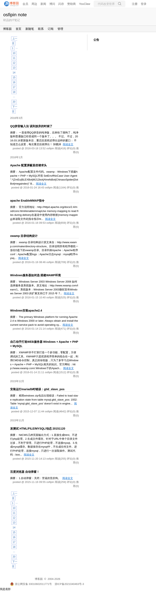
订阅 (50, 28)
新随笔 (29, 28)
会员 (25, 3)
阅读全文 (68, 144)
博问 (52, 3)
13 (14, 67)
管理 (60, 28)
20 (14, 101)
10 (14, 53)
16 (14, 82)
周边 (34, 3)
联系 (41, 28)
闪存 (61, 3)
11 (14, 58)
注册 (135, 3)
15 (14, 77)
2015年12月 (17, 381)
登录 (143, 3)
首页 (18, 28)
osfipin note (15, 14)
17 (14, 87)
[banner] (10, 3)
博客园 (7, 28)
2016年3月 (16, 117)
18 (14, 92)
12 (14, 62)
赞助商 (71, 3)
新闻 (43, 3)
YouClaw (84, 3)
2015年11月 (17, 420)
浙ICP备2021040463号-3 (69, 584)
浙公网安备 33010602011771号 (31, 584)
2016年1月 (16, 157)
